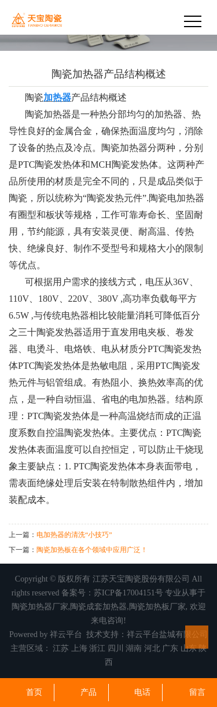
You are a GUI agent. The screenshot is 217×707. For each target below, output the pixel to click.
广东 (170, 648)
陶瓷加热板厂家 (157, 606)
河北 (152, 648)
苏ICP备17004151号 (128, 592)
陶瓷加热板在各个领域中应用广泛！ (92, 550)
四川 (116, 648)
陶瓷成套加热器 (98, 606)
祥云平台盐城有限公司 (167, 634)
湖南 (134, 648)
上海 (79, 648)
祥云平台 (66, 634)
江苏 (61, 648)
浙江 (97, 648)
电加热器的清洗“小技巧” (74, 535)
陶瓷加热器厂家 (40, 606)
